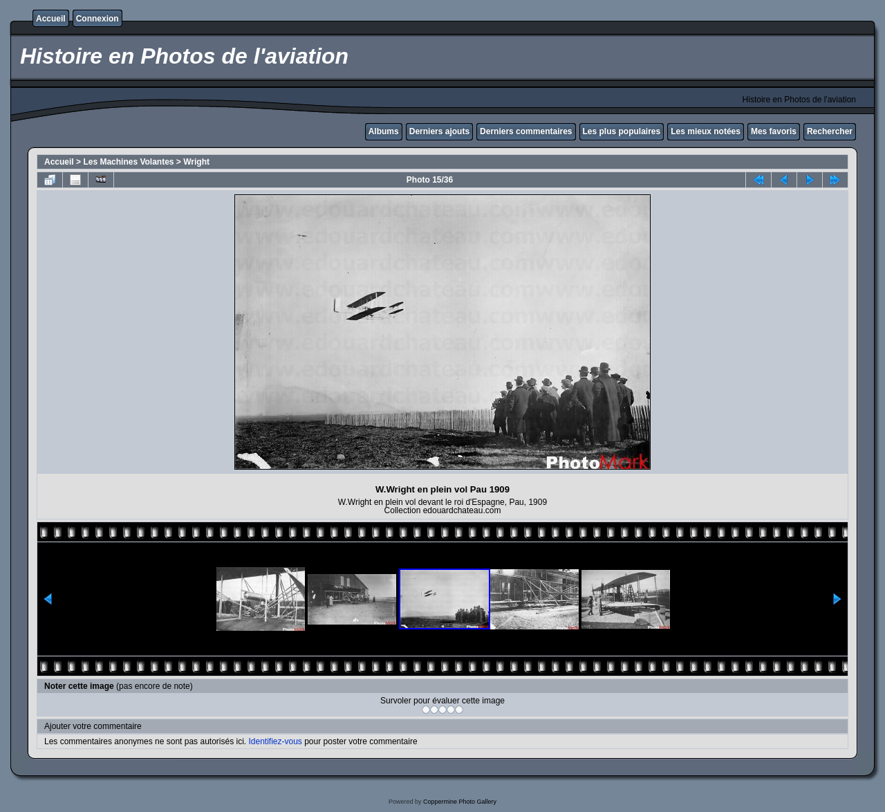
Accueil (51, 19)
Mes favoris (773, 131)
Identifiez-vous (274, 741)
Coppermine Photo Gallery (459, 801)
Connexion (97, 19)
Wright (196, 162)
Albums (384, 131)
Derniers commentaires (526, 131)
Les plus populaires (622, 131)
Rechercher (830, 131)
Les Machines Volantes (128, 162)
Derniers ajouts (439, 131)
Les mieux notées (705, 131)
